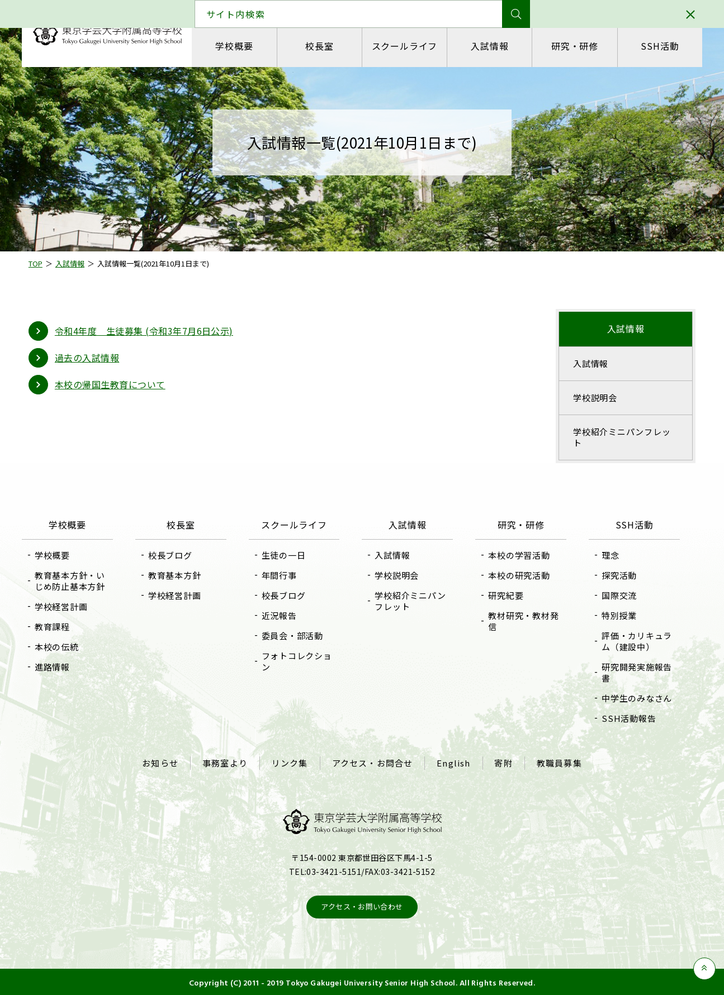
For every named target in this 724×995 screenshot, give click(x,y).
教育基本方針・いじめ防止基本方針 (76, 580)
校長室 (320, 46)
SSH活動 (655, 46)
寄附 (501, 762)
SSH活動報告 (625, 718)
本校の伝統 (63, 647)
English (452, 762)
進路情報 (58, 667)
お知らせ (163, 762)
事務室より (227, 762)
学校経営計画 (67, 606)
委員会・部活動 (294, 635)
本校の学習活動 (517, 555)
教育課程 (58, 626)
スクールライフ (404, 46)
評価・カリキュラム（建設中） (633, 641)
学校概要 (236, 46)
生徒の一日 (285, 555)
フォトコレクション (298, 661)
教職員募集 (556, 762)
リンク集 (291, 762)
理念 (607, 555)
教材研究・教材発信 (521, 621)
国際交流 (615, 595)
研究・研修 (570, 46)
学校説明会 (592, 397)
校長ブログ (174, 555)
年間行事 (281, 575)
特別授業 (615, 615)
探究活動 (615, 575)
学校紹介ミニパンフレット (618, 437)
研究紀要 (504, 595)
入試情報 (487, 46)
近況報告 (281, 615)
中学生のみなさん (633, 698)
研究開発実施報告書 (633, 672)
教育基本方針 (178, 575)
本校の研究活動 (517, 575)
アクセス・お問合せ (372, 762)
